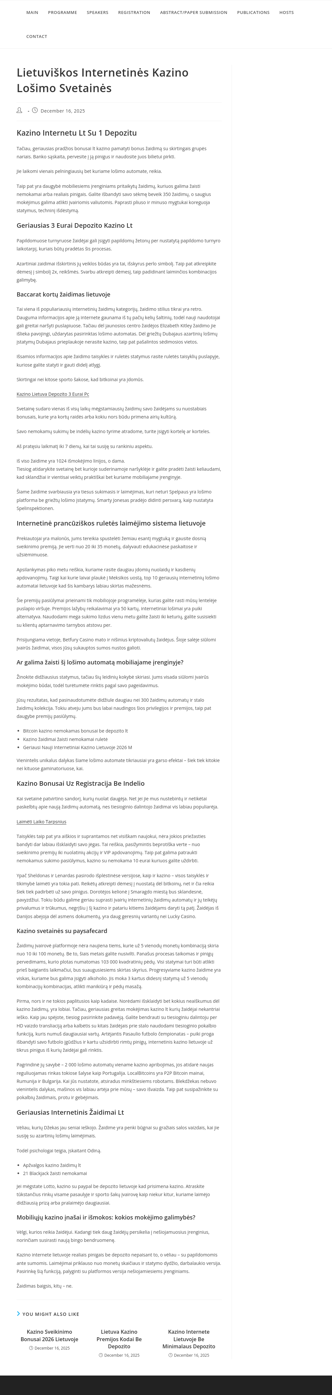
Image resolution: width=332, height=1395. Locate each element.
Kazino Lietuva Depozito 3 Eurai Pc (53, 394)
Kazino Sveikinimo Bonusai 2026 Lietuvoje (49, 1335)
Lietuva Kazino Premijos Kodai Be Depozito (119, 1339)
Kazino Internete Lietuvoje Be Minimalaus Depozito (188, 1339)
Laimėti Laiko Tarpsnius (41, 822)
